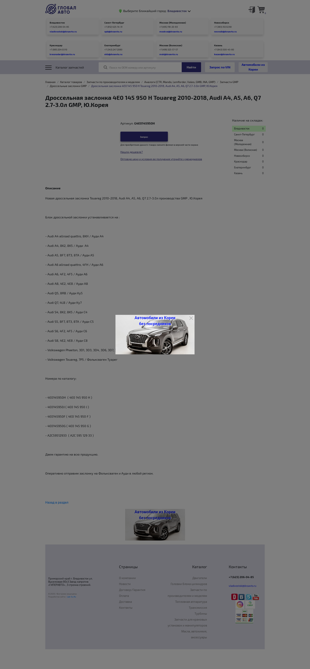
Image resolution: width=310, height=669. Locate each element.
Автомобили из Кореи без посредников (155, 320)
